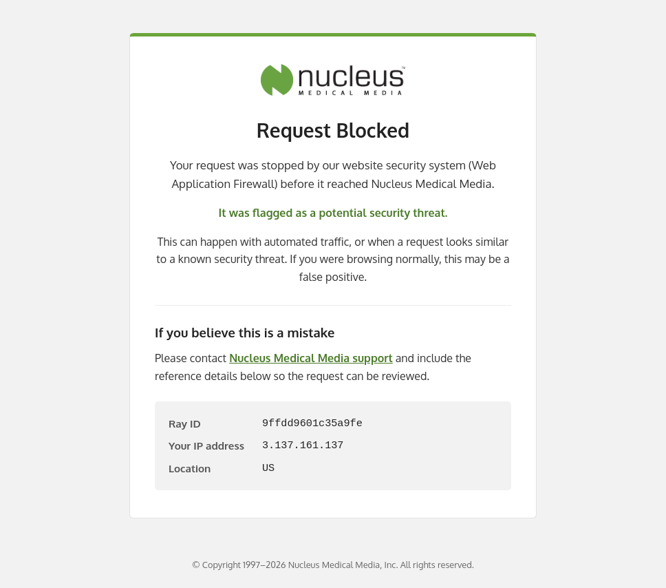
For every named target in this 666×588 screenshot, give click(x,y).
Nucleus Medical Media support (311, 358)
